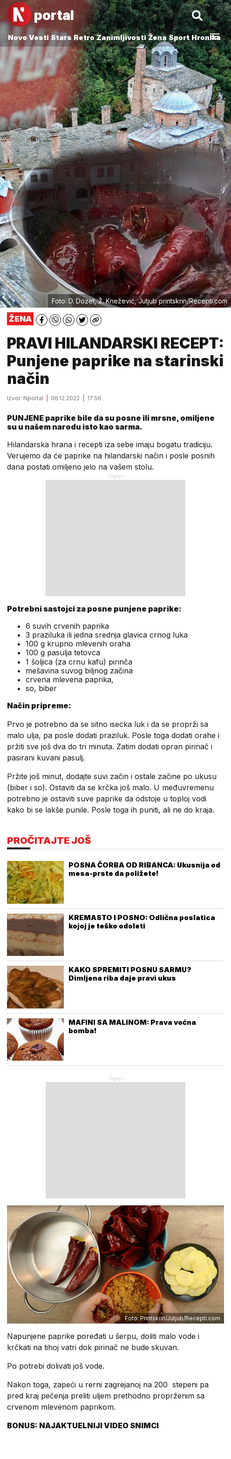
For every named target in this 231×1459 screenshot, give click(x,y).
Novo (17, 37)
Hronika (206, 37)
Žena (157, 37)
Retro (84, 37)
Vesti (39, 37)
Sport (179, 37)
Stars (61, 37)
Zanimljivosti (121, 37)
